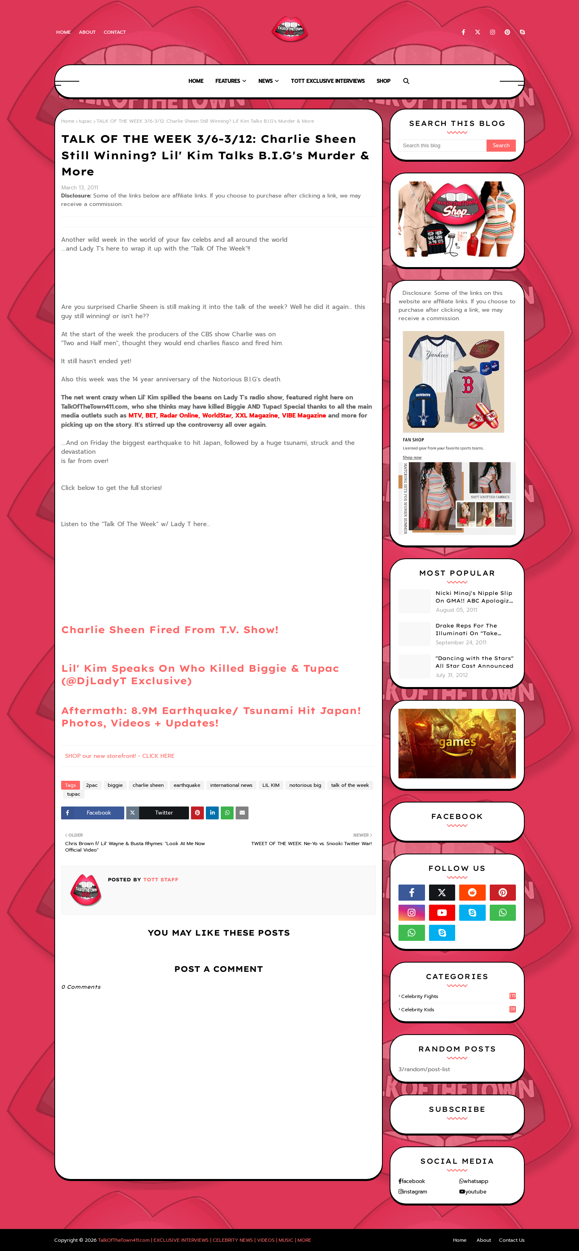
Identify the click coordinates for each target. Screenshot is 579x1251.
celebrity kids (458, 1009)
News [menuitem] (266, 81)
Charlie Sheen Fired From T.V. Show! (170, 629)
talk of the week (350, 785)
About (87, 32)
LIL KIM (271, 785)
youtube (476, 1191)
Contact (115, 32)
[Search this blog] (442, 146)
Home (63, 32)
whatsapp (476, 1181)
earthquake (187, 785)
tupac (85, 121)
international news (231, 785)
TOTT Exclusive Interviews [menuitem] (328, 81)
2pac (92, 785)
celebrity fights (458, 996)
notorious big (305, 785)
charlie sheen (148, 785)
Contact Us (512, 1240)
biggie (115, 785)
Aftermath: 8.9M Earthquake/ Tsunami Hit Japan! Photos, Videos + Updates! (211, 716)
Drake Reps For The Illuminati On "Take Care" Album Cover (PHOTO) (466, 630)
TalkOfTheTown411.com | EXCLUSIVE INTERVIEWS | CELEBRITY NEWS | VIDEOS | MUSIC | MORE (204, 1240)
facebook (413, 1181)
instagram (415, 1191)
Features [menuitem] (228, 81)
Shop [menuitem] (383, 81)
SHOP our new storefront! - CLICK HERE (120, 756)
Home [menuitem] (196, 81)
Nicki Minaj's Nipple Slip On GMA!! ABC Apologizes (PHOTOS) (475, 597)
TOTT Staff (160, 880)
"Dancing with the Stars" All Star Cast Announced (474, 662)
